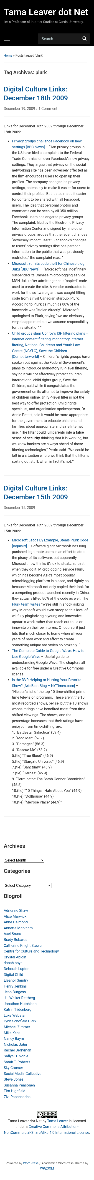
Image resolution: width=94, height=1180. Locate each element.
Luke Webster (15, 1015)
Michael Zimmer (17, 1027)
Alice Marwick (15, 916)
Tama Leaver (57, 1121)
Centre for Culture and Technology (31, 951)
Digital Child (13, 975)
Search (84, 38)
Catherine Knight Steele (23, 945)
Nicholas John (15, 1044)
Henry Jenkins (15, 986)
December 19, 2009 (20, 108)
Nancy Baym (14, 1038)
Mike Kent (12, 1033)
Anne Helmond (16, 922)
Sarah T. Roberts (17, 1062)
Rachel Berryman (17, 1050)
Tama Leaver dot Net (46, 12)
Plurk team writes (26, 604)
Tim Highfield (14, 1091)
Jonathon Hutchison (20, 1004)
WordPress (30, 1163)
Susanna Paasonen (19, 1085)
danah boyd (13, 963)
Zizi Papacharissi (17, 1097)
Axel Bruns (12, 934)
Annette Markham (18, 928)
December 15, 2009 (19, 507)
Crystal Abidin (15, 957)
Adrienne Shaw (16, 910)
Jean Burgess (15, 992)
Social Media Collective (22, 1073)
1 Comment (47, 108)
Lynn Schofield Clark (20, 1021)
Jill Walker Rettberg (19, 998)
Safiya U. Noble (16, 1056)
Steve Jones (14, 1079)
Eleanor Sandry (16, 980)
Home (8, 55)
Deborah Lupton (17, 969)
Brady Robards (16, 939)
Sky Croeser (13, 1068)
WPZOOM (47, 1168)
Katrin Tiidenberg (17, 1009)
